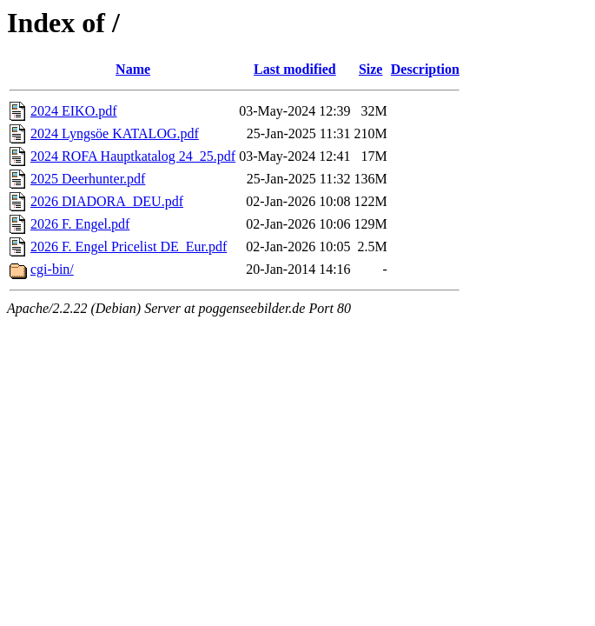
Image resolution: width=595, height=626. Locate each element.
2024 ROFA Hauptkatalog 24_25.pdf (132, 156)
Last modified (295, 69)
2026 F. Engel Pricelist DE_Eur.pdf (128, 246)
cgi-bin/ (52, 269)
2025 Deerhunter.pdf (87, 178)
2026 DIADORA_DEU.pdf (106, 201)
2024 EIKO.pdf (73, 110)
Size (371, 69)
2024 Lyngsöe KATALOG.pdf (114, 133)
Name (133, 69)
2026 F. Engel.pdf (79, 223)
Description (425, 69)
